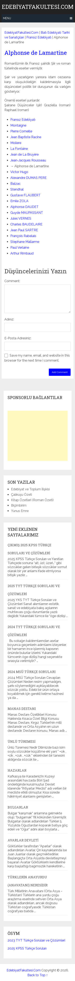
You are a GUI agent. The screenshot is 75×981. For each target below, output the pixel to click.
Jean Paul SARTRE (24, 230)
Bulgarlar (18, 807)
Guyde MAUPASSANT (26, 213)
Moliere (15, 143)
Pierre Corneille (21, 131)
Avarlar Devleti (23, 840)
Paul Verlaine (19, 247)
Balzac (15, 183)
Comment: (12, 281)
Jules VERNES (20, 218)
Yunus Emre (20, 511)
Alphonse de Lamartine (35, 52)
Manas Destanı (22, 708)
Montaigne (18, 125)
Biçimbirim (18, 505)
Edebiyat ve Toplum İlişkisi (30, 489)
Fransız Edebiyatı (38, 37)
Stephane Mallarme (24, 242)
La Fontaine (19, 149)
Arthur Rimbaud (22, 253)
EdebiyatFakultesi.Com (37, 7)
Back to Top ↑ (37, 975)
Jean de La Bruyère (24, 154)
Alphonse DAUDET (24, 207)
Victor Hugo (19, 172)
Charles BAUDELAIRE (26, 224)
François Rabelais (23, 236)
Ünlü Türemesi (21, 741)
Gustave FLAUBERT (25, 195)
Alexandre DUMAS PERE (28, 178)
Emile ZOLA (19, 201)
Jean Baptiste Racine (25, 137)
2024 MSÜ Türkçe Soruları (32, 672)
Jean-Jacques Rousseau (28, 160)
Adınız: (9, 319)
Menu (7, 18)
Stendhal (17, 189)
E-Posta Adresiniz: (17, 338)
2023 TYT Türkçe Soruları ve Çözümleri (36, 940)
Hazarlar (17, 770)
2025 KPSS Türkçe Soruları (27, 948)
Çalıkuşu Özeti (21, 495)
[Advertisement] (38, 436)
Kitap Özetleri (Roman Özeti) (32, 500)
